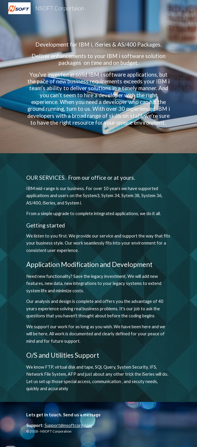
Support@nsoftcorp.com (68, 425)
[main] (98, 77)
